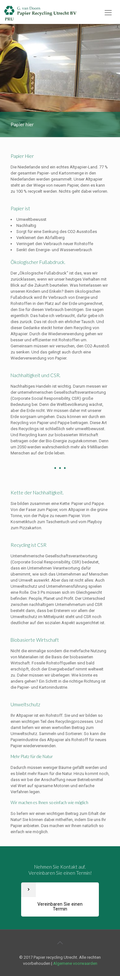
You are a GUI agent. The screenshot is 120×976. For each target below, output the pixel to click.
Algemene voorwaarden (75, 963)
